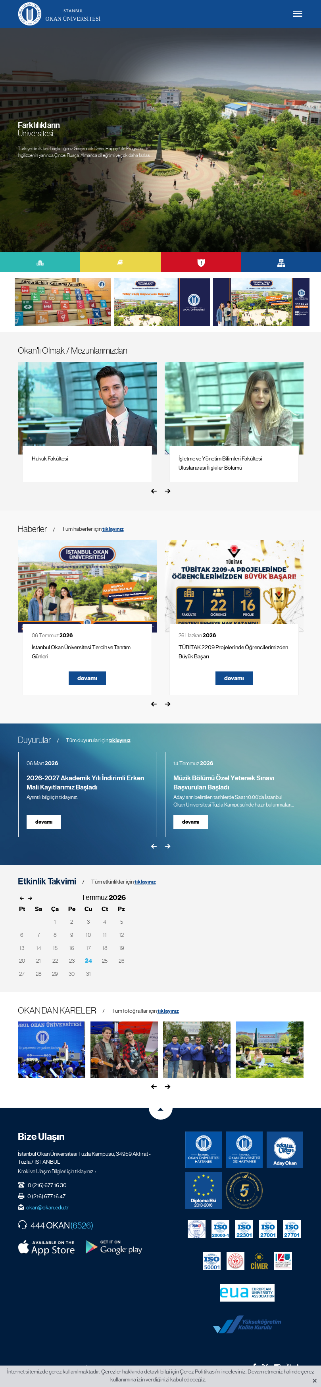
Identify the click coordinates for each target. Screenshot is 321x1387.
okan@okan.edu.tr (47, 1207)
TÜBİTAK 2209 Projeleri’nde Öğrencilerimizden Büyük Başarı (233, 652)
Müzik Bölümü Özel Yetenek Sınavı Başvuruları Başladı (223, 782)
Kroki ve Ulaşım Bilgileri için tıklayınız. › (57, 1171)
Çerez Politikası (198, 1371)
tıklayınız (113, 529)
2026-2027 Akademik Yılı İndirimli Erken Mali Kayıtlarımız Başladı (85, 782)
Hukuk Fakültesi (50, 458)
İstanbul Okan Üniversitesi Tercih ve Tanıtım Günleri (81, 652)
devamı (87, 678)
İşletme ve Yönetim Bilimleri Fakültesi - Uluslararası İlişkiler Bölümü (222, 463)
